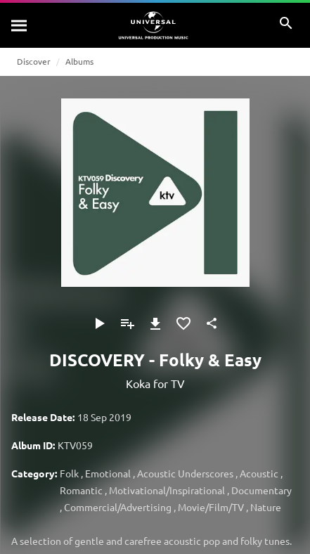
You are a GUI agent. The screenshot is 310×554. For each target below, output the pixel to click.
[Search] (19, 25)
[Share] (211, 323)
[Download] (155, 323)
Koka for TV (155, 383)
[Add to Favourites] (183, 323)
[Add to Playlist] (127, 323)
